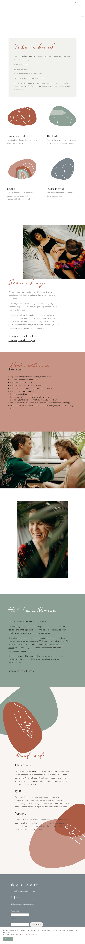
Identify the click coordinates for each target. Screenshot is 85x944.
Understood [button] (8, 939)
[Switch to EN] (76, 2)
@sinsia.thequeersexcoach (24, 904)
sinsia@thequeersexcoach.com (23, 891)
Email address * (17, 911)
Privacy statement (30, 934)
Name (13, 918)
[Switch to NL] (80, 2)
